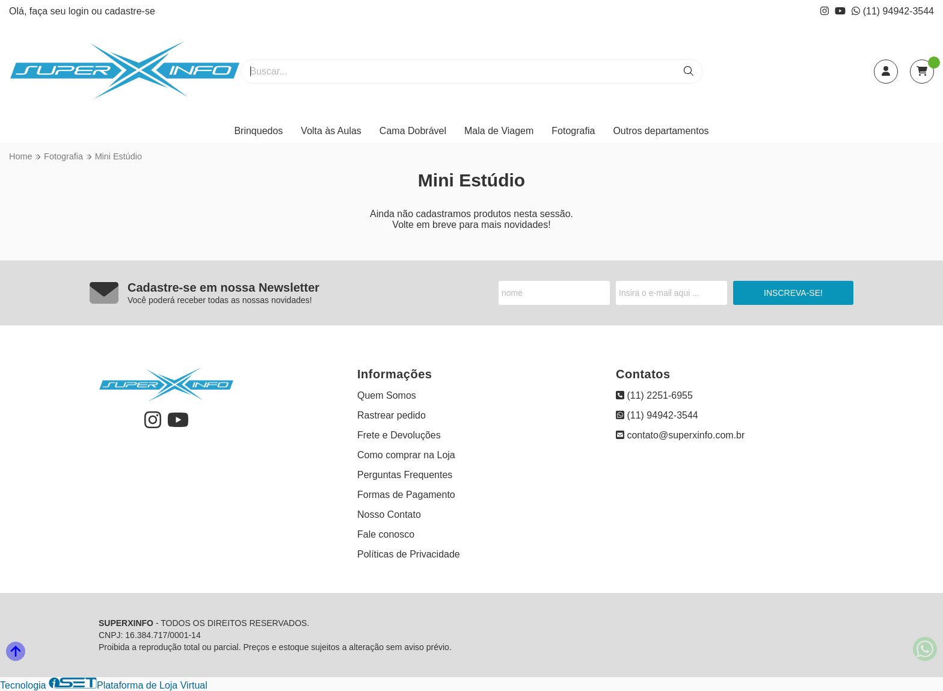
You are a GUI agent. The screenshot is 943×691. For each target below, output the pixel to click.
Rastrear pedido (391, 415)
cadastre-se (130, 11)
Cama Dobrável (412, 131)
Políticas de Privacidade (408, 554)
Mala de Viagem (498, 131)
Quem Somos (386, 395)
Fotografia (573, 131)
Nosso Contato (389, 514)
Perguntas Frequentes (404, 475)
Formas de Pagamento (406, 495)
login (80, 11)
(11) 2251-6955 (654, 395)
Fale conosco (385, 534)
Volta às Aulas (331, 131)
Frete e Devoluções (399, 435)
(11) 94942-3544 (893, 11)
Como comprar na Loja (406, 455)
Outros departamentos (660, 131)
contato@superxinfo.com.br (680, 435)
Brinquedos (258, 131)
